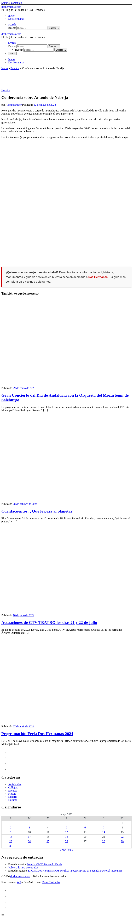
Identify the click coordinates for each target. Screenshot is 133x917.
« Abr (62, 849)
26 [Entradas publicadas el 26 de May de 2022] (66, 841)
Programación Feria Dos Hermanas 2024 (37, 733)
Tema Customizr (51, 882)
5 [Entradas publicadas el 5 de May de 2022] (66, 827)
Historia (12, 796)
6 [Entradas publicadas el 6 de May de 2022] (85, 827)
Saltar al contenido (11, 2)
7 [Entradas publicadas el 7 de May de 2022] (103, 827)
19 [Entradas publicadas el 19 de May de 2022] (66, 836)
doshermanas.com (20, 876)
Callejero (13, 787)
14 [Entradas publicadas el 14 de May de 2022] (103, 832)
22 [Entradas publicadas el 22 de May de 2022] (122, 836)
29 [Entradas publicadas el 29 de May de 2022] (122, 841)
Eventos (14, 68)
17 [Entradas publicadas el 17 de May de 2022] (29, 836)
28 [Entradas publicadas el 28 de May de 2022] (103, 841)
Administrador (13, 104)
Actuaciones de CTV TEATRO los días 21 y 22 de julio (49, 622)
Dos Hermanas (98, 277)
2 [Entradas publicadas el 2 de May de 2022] (10, 827)
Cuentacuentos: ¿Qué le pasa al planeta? (37, 511)
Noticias (12, 799)
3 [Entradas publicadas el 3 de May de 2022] (29, 827)
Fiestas (12, 793)
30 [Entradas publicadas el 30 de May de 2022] (10, 846)
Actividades (14, 784)
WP (19, 882)
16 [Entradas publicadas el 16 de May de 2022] (10, 836)
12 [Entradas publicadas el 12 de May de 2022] (66, 832)
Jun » (70, 849)
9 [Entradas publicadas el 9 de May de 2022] (10, 832)
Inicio (4, 68)
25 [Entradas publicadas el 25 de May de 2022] (48, 841)
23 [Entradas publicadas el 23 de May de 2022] (10, 841)
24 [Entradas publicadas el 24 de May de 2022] (29, 841)
